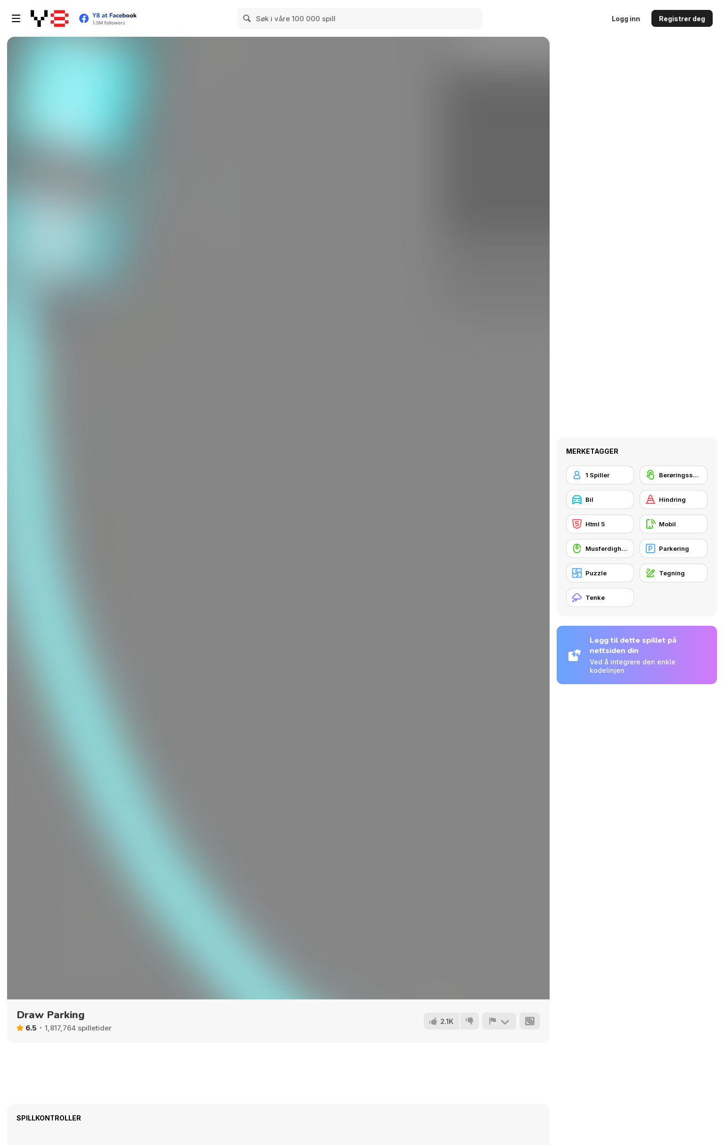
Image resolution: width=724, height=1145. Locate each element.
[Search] (247, 18)
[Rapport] (499, 1021)
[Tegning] (674, 573)
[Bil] (600, 499)
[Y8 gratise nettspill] (49, 18)
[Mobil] (674, 524)
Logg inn (626, 19)
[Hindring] (674, 499)
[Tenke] (600, 597)
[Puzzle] (600, 573)
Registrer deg (682, 19)
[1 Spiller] (600, 475)
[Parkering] (674, 548)
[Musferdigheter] (600, 548)
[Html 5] (600, 524)
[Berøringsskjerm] (674, 475)
